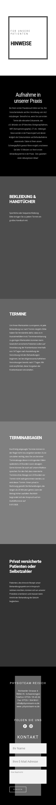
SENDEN (18, 789)
